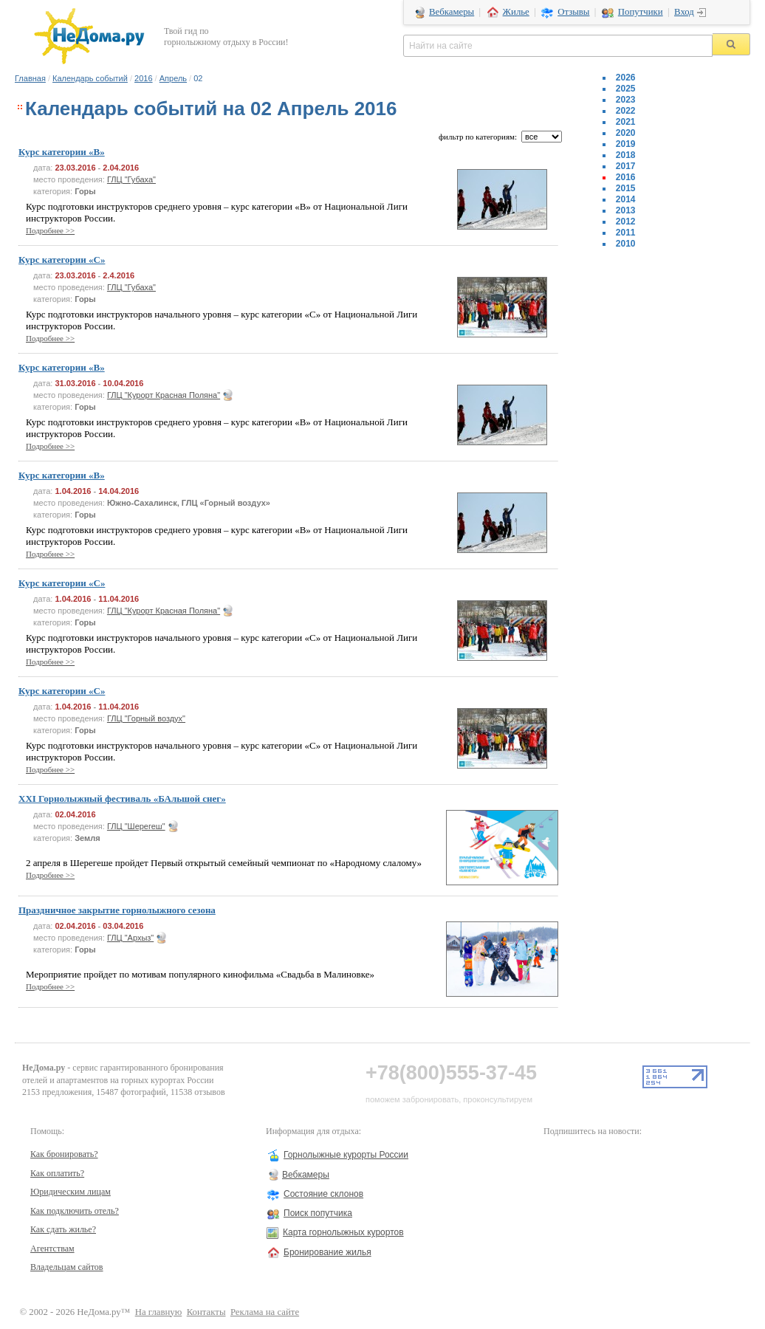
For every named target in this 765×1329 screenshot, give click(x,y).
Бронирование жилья (327, 1252)
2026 (626, 77)
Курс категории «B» (61, 151)
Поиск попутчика (318, 1213)
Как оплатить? (57, 1173)
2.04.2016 (121, 167)
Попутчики (640, 12)
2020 (626, 133)
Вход (684, 12)
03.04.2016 (123, 925)
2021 (626, 122)
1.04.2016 (73, 491)
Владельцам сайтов (66, 1267)
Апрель (173, 78)
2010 (626, 243)
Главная (30, 78)
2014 (626, 199)
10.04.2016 (123, 383)
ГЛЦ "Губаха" (131, 179)
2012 (626, 221)
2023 (626, 100)
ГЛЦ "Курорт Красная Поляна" (163, 395)
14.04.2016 (118, 491)
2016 (143, 78)
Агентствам (52, 1248)
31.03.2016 (75, 383)
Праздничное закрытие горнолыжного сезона (117, 910)
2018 (626, 155)
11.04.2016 (118, 598)
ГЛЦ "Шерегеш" (136, 826)
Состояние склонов (323, 1194)
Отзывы (573, 12)
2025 (626, 88)
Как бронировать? (64, 1154)
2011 (626, 232)
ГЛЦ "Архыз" (130, 937)
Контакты (206, 1312)
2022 (626, 111)
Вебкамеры (451, 12)
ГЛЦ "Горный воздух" (146, 718)
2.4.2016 (118, 275)
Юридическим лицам (70, 1192)
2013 (626, 210)
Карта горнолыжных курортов (343, 1232)
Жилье (516, 12)
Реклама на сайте (264, 1312)
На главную (158, 1312)
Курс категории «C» (61, 259)
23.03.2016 (75, 167)
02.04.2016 (75, 814)
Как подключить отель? (74, 1211)
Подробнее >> (50, 230)
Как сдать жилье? (63, 1229)
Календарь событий (90, 78)
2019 (626, 144)
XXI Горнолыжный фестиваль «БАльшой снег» (122, 798)
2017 (626, 166)
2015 (626, 188)
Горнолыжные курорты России (346, 1155)
